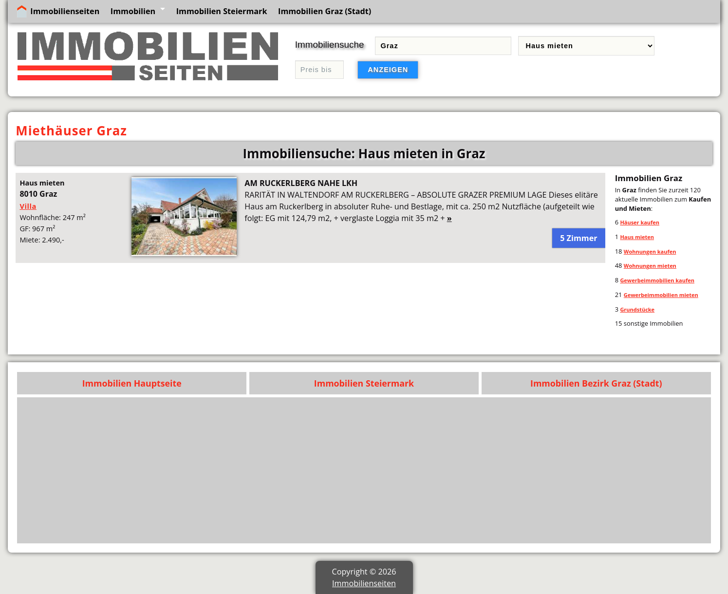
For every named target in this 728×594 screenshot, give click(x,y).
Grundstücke (637, 309)
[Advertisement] (414, 470)
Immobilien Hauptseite (132, 383)
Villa (28, 206)
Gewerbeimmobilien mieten (661, 294)
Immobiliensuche (329, 44)
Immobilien (133, 11)
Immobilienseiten (64, 11)
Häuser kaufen (639, 222)
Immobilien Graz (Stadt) (324, 11)
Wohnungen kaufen (650, 251)
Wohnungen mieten (650, 265)
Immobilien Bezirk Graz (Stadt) (596, 383)
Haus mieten (637, 237)
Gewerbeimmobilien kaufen (657, 280)
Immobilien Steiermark (221, 11)
